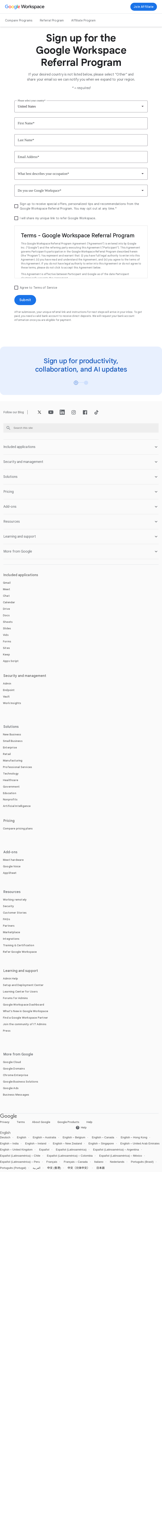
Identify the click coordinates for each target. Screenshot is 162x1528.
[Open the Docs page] (6, 615)
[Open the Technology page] (11, 773)
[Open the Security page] (8, 906)
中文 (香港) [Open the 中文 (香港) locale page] (54, 1167)
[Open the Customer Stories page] (15, 912)
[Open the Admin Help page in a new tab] (10, 978)
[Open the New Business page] (12, 734)
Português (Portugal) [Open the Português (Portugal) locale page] (13, 1167)
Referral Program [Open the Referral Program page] (52, 20)
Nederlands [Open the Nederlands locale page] (117, 1161)
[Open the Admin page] (7, 683)
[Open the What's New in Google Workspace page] (25, 1011)
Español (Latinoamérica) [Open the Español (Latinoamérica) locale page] (71, 1149)
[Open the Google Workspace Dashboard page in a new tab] (23, 1004)
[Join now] (143, 7)
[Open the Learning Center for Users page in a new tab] (20, 991)
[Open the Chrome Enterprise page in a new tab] (15, 1075)
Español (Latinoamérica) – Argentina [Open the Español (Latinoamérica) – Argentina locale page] (116, 1149)
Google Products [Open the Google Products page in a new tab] (68, 1122)
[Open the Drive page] (6, 609)
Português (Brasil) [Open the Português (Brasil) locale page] (142, 1161)
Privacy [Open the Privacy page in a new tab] (4, 1122)
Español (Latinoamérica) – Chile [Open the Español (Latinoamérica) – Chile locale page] (20, 1155)
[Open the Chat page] (6, 596)
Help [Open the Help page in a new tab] (89, 1122)
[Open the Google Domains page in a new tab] (14, 1068)
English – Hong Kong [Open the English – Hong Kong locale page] (134, 1137)
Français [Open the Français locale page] (51, 1161)
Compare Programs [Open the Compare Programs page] (18, 20)
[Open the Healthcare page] (10, 780)
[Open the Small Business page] (13, 741)
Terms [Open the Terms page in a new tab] (21, 1122)
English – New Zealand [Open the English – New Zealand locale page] (67, 1143)
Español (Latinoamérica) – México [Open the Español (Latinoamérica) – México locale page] (120, 1155)
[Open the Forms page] (7, 641)
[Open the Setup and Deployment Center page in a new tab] (23, 985)
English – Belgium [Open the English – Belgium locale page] (74, 1137)
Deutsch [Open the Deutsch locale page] (5, 1137)
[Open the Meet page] (6, 589)
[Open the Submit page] (25, 300)
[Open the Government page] (11, 786)
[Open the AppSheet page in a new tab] (10, 873)
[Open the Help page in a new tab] (81, 1127)
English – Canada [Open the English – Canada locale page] (103, 1137)
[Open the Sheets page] (8, 622)
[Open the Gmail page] (7, 583)
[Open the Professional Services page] (17, 767)
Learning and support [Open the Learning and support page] (20, 971)
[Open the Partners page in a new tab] (9, 925)
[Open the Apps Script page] (11, 661)
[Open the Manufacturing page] (13, 760)
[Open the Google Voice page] (11, 866)
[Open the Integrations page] (11, 939)
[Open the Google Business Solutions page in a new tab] (20, 1081)
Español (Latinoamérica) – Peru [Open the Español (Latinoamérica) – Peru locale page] (20, 1161)
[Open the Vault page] (6, 696)
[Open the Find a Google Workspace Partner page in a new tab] (25, 1017)
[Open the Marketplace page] (11, 932)
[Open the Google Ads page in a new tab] (11, 1088)
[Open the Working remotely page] (15, 899)
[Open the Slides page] (7, 628)
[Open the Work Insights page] (12, 703)
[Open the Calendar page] (9, 602)
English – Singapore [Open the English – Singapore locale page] (101, 1143)
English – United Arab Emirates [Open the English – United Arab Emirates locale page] (140, 1143)
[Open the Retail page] (7, 754)
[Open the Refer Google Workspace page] (20, 952)
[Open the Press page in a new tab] (7, 1030)
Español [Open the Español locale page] (44, 1149)
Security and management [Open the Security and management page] (24, 676)
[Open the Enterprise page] (10, 747)
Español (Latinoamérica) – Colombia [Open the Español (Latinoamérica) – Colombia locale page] (70, 1155)
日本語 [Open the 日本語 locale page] (100, 1167)
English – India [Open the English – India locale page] (9, 1143)
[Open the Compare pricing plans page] (18, 828)
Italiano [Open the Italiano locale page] (99, 1161)
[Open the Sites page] (6, 648)
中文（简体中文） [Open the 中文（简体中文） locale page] (79, 1167)
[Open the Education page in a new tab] (9, 793)
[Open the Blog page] (21, 412)
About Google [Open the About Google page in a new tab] (41, 1122)
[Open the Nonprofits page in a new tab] (10, 799)
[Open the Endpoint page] (9, 690)
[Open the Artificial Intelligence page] (17, 806)
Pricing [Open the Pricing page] (9, 821)
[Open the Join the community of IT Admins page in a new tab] (24, 1024)
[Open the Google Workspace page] (25, 6)
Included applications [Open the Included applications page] (20, 575)
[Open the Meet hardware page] (13, 860)
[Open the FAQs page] (6, 919)
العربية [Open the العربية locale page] (36, 1167)
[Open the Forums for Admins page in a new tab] (15, 998)
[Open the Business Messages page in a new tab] (16, 1094)
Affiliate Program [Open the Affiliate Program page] (83, 20)
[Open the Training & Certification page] (18, 945)
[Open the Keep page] (6, 654)
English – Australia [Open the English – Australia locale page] (44, 1137)
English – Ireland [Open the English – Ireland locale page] (35, 1143)
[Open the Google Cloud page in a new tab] (12, 1062)
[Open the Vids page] (6, 635)
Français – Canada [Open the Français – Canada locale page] (76, 1161)
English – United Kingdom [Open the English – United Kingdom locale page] (16, 1149)
